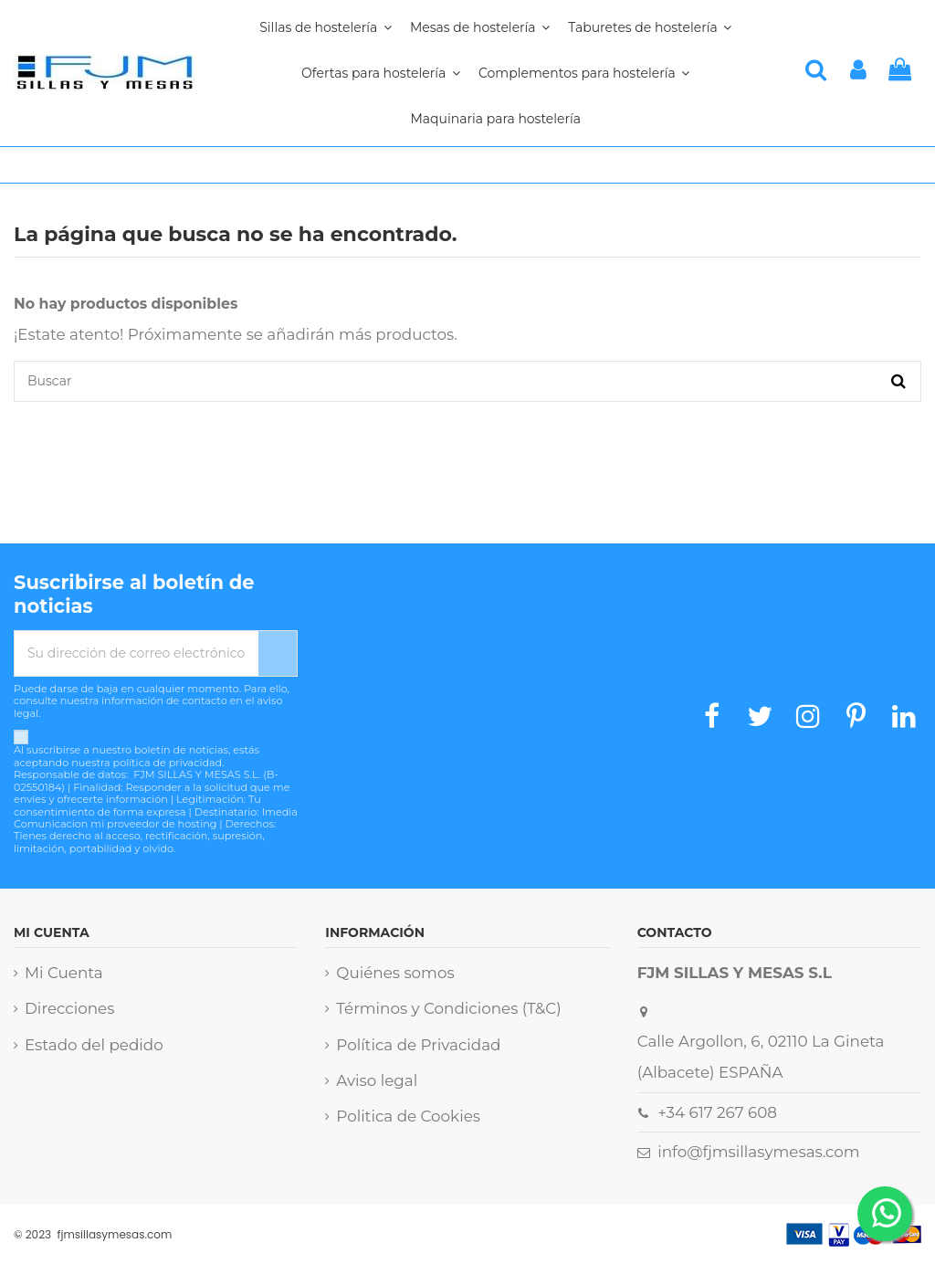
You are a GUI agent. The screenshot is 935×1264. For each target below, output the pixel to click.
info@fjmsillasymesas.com (758, 1152)
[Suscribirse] (277, 653)
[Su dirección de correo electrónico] (136, 653)
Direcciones (69, 1008)
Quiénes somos (395, 973)
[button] (584, 73)
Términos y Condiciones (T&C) (448, 1008)
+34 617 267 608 (717, 1112)
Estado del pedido (94, 1045)
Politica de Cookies (408, 1116)
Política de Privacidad (418, 1045)
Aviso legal (376, 1080)
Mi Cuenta (64, 973)
